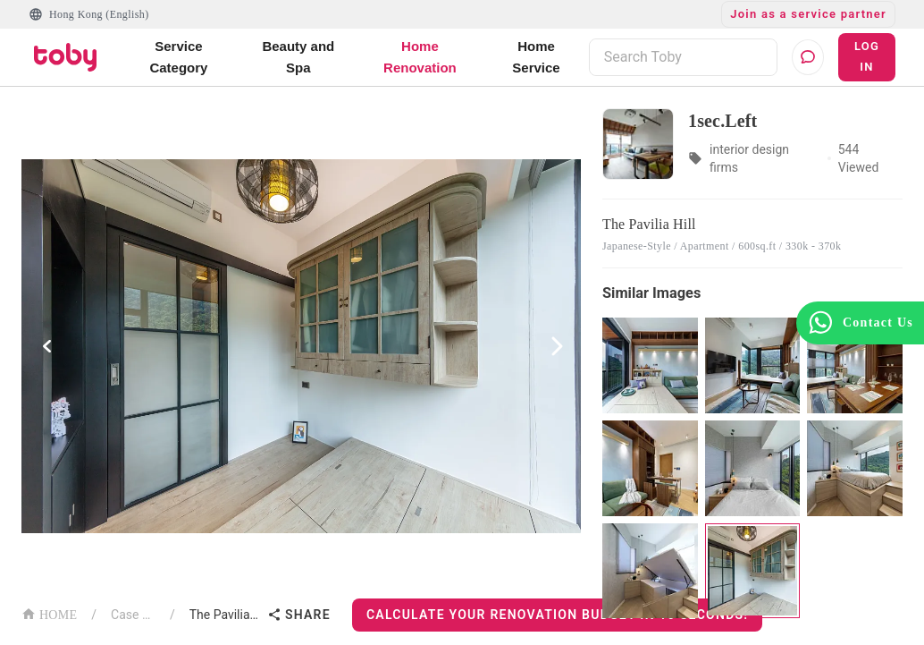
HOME (49, 613)
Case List (133, 614)
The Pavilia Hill (224, 614)
